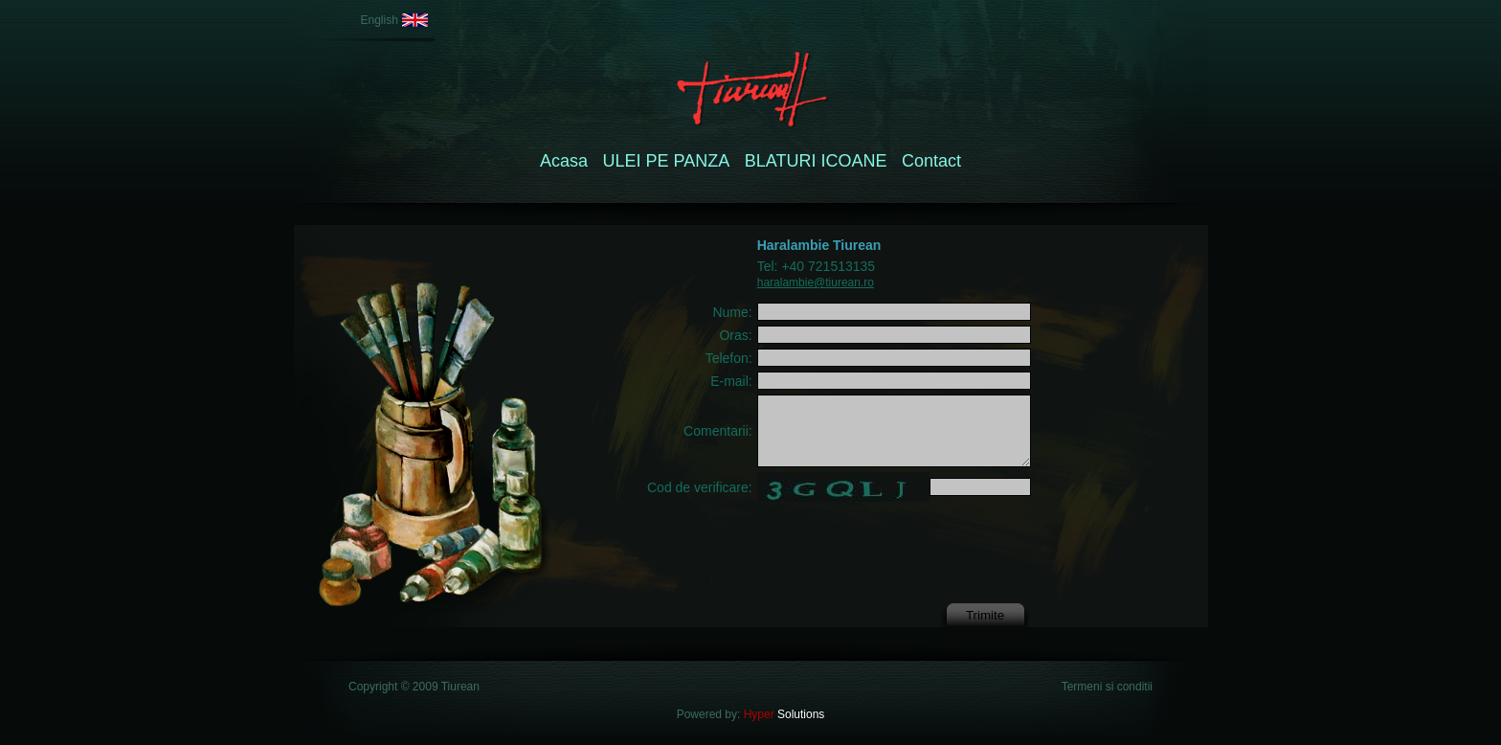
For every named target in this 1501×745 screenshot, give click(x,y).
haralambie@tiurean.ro (815, 282)
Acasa (564, 160)
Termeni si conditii (1107, 686)
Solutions (782, 714)
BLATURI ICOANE (816, 160)
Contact (931, 160)
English (379, 20)
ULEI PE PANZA (666, 160)
